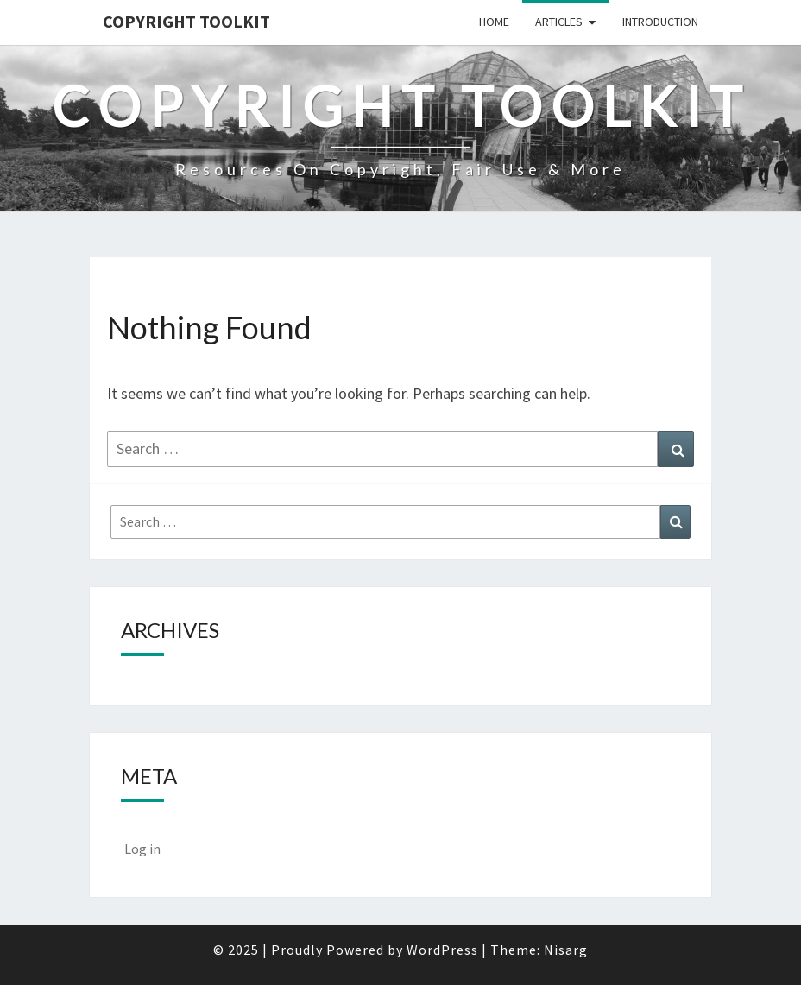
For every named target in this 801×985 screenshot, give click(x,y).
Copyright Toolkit (186, 21)
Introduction (660, 21)
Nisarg (566, 949)
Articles (559, 21)
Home (494, 21)
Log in (142, 848)
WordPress (442, 949)
